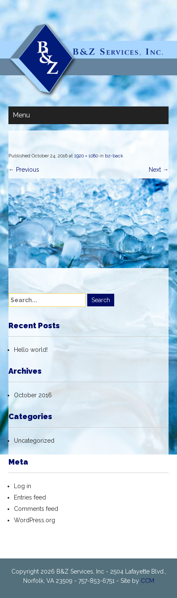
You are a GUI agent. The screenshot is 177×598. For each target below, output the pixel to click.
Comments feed (36, 508)
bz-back (114, 156)
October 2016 (33, 395)
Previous (23, 169)
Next (159, 169)
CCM (147, 580)
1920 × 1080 (86, 156)
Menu (21, 115)
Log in (22, 486)
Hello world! (31, 349)
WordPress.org (34, 520)
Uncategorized (34, 440)
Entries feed (30, 497)
